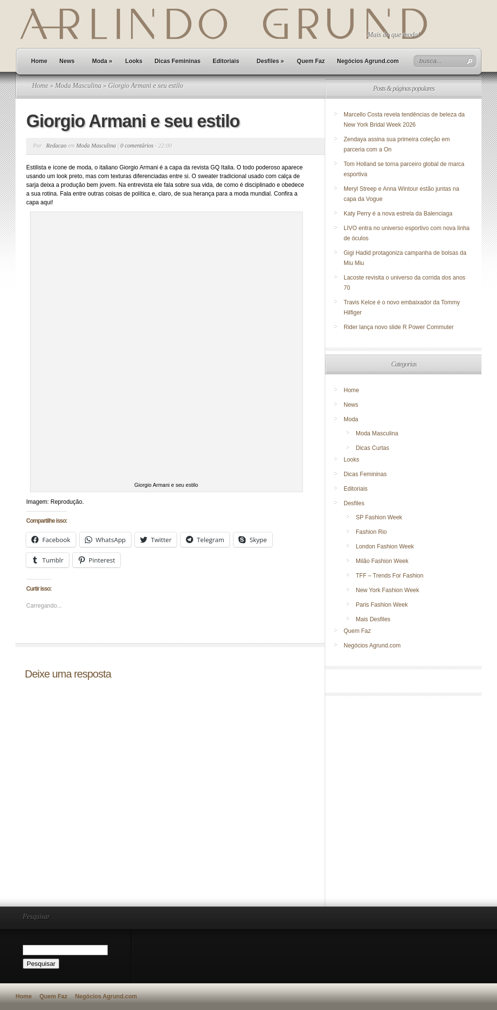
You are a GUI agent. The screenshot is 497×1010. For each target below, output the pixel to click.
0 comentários (136, 145)
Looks (133, 61)
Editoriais (226, 61)
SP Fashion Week (379, 517)
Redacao (56, 145)
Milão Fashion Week (382, 561)
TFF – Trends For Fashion (389, 575)
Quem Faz (311, 61)
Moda (102, 61)
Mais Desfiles (373, 619)
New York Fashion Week (387, 590)
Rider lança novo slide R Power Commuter (399, 327)
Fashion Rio (371, 532)
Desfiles (270, 61)
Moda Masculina (78, 85)
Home (39, 61)
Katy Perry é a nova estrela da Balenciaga (398, 213)
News (66, 61)
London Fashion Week (385, 546)
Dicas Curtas (372, 448)
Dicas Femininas (177, 61)
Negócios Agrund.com (368, 61)
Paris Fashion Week (382, 604)
